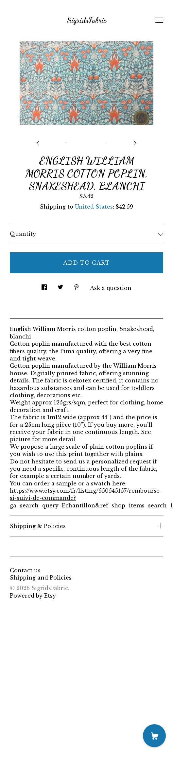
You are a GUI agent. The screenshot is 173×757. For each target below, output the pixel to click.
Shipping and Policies (41, 577)
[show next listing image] (120, 141)
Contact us (25, 570)
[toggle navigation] (159, 20)
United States (94, 206)
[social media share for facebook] (44, 285)
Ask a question (110, 288)
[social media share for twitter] (60, 285)
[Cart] (154, 735)
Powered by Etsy (33, 595)
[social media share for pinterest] (76, 285)
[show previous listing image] (52, 141)
